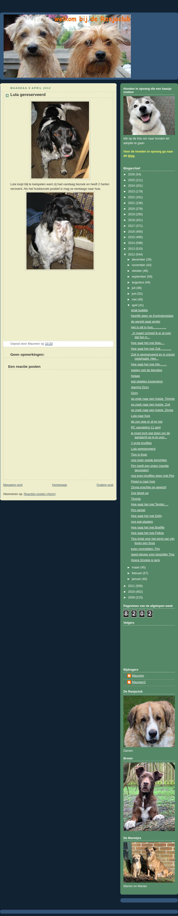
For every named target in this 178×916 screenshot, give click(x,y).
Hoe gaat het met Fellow (147, 533)
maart (136, 567)
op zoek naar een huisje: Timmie (153, 399)
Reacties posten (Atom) (40, 494)
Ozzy (134, 393)
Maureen (138, 675)
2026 (132, 174)
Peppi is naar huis (143, 481)
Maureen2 (139, 682)
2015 (132, 237)
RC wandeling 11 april (146, 427)
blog (131, 156)
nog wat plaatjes (142, 521)
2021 (132, 203)
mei (135, 299)
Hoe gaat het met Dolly (146, 516)
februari (137, 573)
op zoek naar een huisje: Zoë (150, 404)
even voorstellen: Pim (145, 549)
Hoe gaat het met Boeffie (148, 527)
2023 (132, 191)
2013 (132, 248)
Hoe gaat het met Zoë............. (151, 348)
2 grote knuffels (141, 443)
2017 (132, 226)
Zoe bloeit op (140, 493)
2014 (132, 243)
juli (134, 288)
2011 (132, 586)
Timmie (136, 499)
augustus (138, 282)
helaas (135, 376)
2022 (132, 197)
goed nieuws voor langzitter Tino (153, 554)
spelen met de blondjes (146, 370)
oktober (137, 271)
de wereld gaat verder (145, 321)
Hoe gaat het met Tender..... (149, 504)
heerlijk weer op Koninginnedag (152, 316)
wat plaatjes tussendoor (147, 381)
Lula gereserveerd (143, 449)
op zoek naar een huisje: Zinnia (152, 410)
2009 (132, 597)
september (139, 276)
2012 (132, 254)
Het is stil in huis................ (148, 327)
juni (134, 293)
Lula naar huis (140, 416)
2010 (132, 591)
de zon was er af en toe (147, 421)
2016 (132, 231)
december (139, 259)
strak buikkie (139, 310)
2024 (132, 185)
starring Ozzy (140, 387)
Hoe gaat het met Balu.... (148, 343)
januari (137, 579)
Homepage (59, 485)
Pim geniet (138, 510)
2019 (132, 214)
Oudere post (105, 485)
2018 (132, 220)
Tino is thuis (139, 454)
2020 (132, 208)
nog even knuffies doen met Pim (152, 475)
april (135, 305)
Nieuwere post (13, 485)
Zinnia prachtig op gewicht (148, 487)
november (139, 265)
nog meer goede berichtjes (149, 460)
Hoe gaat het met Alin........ (149, 364)
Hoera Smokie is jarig (145, 560)
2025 (132, 180)
